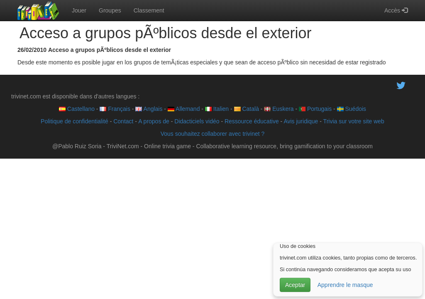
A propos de (153, 121)
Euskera (278, 108)
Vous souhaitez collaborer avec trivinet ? (213, 133)
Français (115, 108)
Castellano (77, 108)
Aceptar (295, 285)
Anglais (148, 108)
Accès (396, 10)
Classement (149, 10)
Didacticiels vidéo (196, 121)
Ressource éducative (252, 121)
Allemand (184, 108)
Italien (217, 108)
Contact (123, 121)
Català (246, 108)
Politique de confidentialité (74, 121)
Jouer (79, 10)
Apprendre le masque (345, 285)
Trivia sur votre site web (353, 121)
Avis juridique (300, 121)
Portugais (315, 108)
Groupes (110, 10)
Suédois (351, 108)
